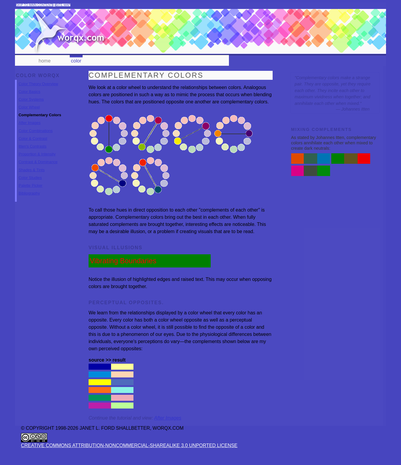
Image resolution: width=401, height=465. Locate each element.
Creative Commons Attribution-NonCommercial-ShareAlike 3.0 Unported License (108, 457)
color (76, 60)
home (45, 60)
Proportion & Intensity (37, 160)
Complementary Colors (40, 121)
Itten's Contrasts (32, 152)
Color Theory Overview (38, 89)
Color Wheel (29, 113)
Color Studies (30, 183)
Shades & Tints (32, 175)
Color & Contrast (33, 144)
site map (63, 5)
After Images (29, 128)
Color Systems (31, 105)
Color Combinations (36, 136)
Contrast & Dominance (38, 168)
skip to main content (34, 5)
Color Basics (29, 97)
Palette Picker (30, 191)
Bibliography (29, 199)
